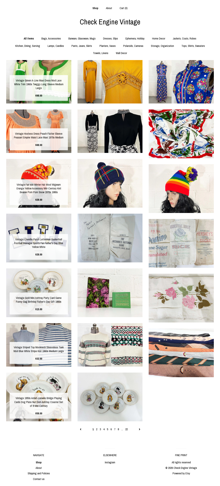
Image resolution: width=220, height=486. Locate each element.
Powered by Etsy (181, 473)
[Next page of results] (139, 429)
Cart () (124, 8)
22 (126, 429)
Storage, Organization (162, 46)
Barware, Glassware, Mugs (82, 38)
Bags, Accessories (51, 38)
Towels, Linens (100, 53)
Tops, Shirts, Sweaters (193, 46)
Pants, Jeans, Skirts (82, 46)
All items (29, 38)
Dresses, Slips (110, 38)
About (109, 8)
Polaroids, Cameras (133, 46)
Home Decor (158, 38)
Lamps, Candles (56, 46)
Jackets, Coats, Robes (184, 38)
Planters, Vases (108, 46)
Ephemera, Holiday (135, 38)
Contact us (39, 479)
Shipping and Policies (39, 473)
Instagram (110, 462)
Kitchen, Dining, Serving (27, 46)
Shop (95, 8)
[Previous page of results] (81, 429)
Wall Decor (121, 53)
